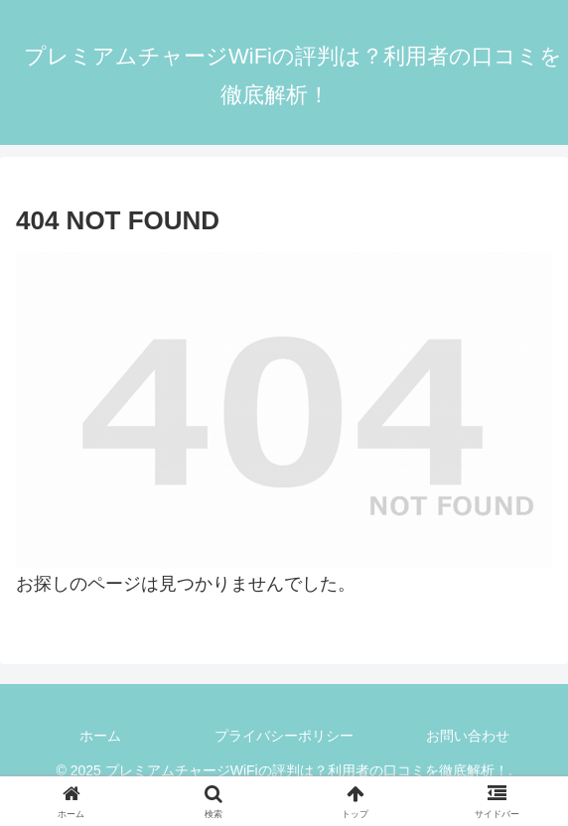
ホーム (100, 736)
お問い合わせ (467, 736)
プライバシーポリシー (284, 736)
